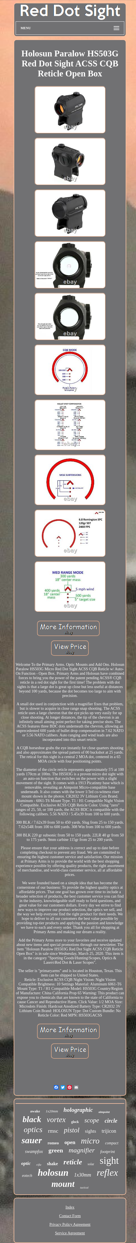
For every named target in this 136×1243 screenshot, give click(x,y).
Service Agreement (70, 1233)
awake (35, 1111)
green (56, 1150)
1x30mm (82, 1175)
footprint (107, 1151)
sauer (32, 1140)
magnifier (82, 1150)
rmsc (53, 1131)
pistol (72, 1130)
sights (90, 1131)
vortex (56, 1119)
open (70, 1142)
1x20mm (52, 1111)
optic (26, 1163)
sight (109, 1160)
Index (70, 1207)
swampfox (34, 1151)
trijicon (109, 1131)
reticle (72, 1162)
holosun (53, 1173)
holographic (78, 1110)
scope (91, 1120)
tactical (84, 1187)
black (32, 1119)
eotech (27, 1176)
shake (52, 1163)
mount (63, 1184)
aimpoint (104, 1112)
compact (111, 1143)
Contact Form (70, 1216)
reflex (107, 1172)
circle (111, 1121)
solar (91, 1164)
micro (90, 1140)
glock (75, 1122)
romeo (53, 1143)
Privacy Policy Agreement (69, 1224)
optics (33, 1129)
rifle (38, 1164)
